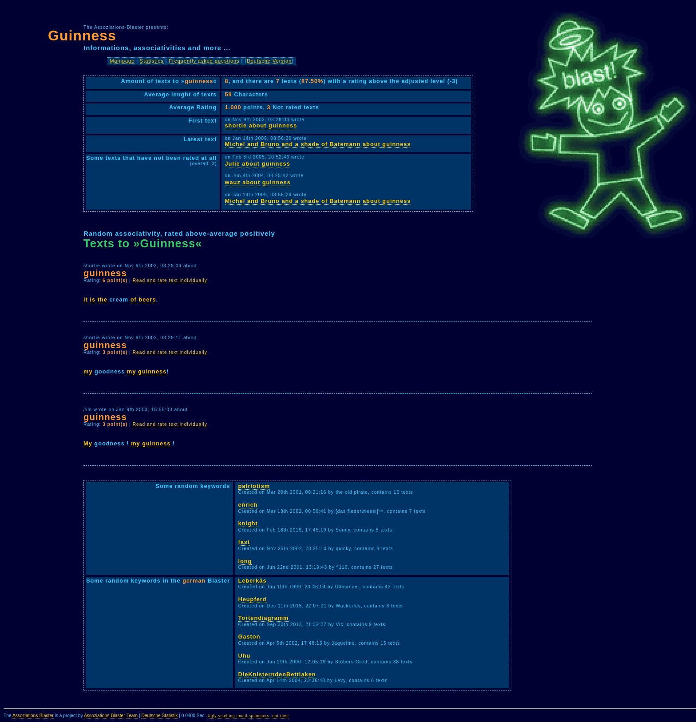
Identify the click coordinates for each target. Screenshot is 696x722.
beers (147, 299)
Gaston (249, 636)
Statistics (152, 60)
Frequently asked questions (204, 60)
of (133, 299)
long (245, 561)
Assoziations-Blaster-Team (111, 715)
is (92, 299)
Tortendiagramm (263, 618)
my (88, 371)
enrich (247, 504)
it (85, 299)
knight (247, 523)
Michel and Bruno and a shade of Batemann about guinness (318, 144)
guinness (152, 371)
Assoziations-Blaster (33, 715)
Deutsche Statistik (159, 715)
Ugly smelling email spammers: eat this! (248, 716)
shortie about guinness (261, 125)
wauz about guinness (258, 182)
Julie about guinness (257, 163)
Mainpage (122, 60)
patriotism (254, 486)
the (102, 299)
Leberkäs (252, 580)
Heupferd (252, 599)
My (87, 443)
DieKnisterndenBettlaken (277, 674)
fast (244, 542)
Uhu (244, 655)
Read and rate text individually (170, 280)
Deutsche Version (269, 60)
